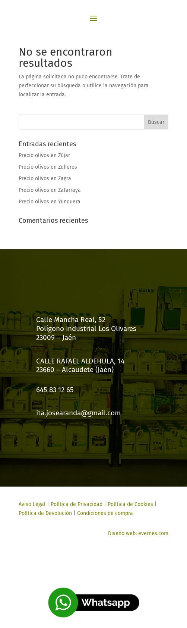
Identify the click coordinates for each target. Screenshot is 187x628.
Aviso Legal (32, 504)
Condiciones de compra (105, 513)
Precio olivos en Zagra (45, 178)
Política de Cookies (129, 504)
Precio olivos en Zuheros (48, 167)
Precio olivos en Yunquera (49, 202)
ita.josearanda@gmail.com (78, 413)
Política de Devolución (45, 513)
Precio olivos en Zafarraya (50, 190)
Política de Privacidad (76, 504)
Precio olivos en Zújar (44, 155)
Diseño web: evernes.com (138, 533)
